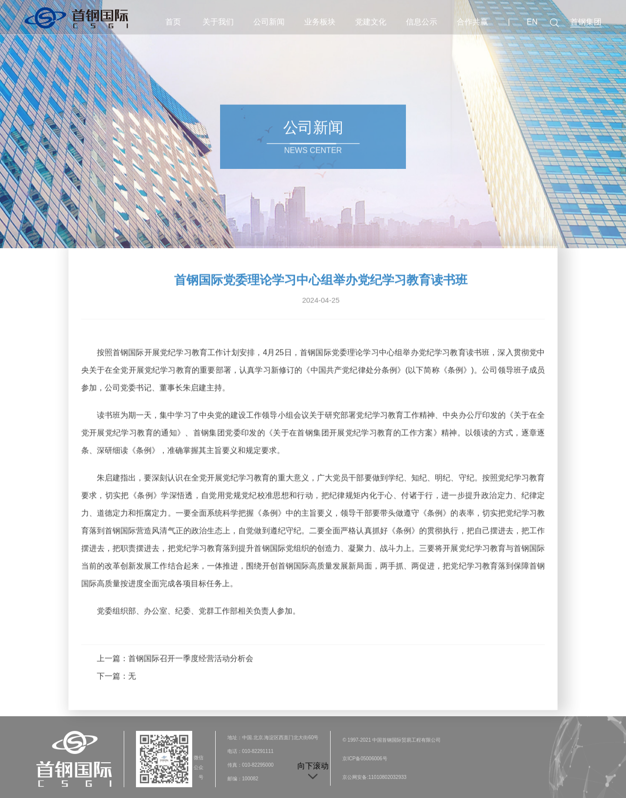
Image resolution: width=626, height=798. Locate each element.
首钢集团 (586, 22)
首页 (173, 22)
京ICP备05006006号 (364, 761)
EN (532, 22)
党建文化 (370, 22)
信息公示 (421, 22)
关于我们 (218, 22)
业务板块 (319, 22)
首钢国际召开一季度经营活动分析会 (190, 656)
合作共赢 (472, 22)
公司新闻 (269, 22)
